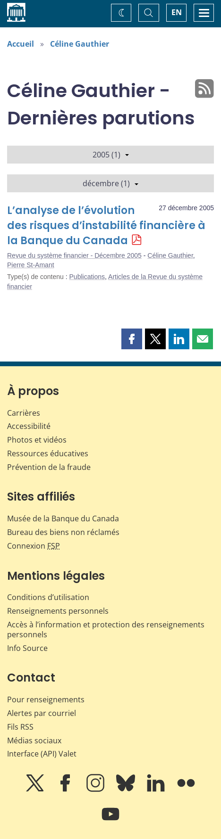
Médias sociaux (34, 740)
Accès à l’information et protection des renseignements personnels (105, 629)
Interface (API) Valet (41, 754)
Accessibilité (29, 426)
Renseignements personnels (58, 611)
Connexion (33, 546)
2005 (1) (111, 154)
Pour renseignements (46, 699)
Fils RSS (20, 727)
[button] (131, 339)
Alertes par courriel (41, 713)
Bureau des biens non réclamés (63, 532)
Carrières (23, 413)
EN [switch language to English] (176, 12)
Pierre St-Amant (30, 265)
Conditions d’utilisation (48, 597)
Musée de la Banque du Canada (63, 518)
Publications (87, 276)
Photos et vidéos (37, 440)
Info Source (27, 648)
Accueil (20, 44)
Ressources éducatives (47, 453)
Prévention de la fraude (49, 467)
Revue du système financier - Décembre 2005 (74, 255)
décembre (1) (110, 183)
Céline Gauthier (79, 44)
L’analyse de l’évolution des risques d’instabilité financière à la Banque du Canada (106, 225)
